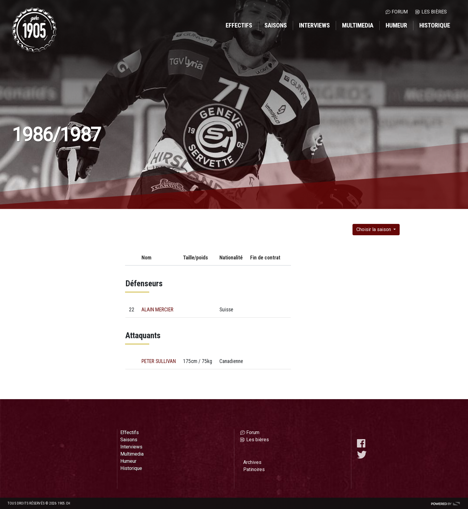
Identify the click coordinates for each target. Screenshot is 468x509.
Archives (252, 462)
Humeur (396, 25)
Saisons (275, 25)
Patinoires (254, 469)
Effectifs (239, 25)
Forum (400, 12)
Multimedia (357, 25)
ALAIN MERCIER (157, 310)
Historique (434, 25)
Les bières (434, 12)
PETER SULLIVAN (158, 361)
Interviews (314, 25)
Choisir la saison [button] (374, 229)
